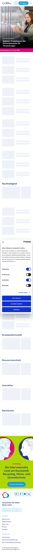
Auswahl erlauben (16, 304)
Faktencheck (6, 522)
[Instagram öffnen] (16, 494)
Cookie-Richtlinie (8, 261)
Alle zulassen (16, 298)
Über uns (5, 524)
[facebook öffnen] (20, 494)
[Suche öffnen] (16, 3)
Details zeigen (23, 292)
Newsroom (6, 519)
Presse (4, 527)
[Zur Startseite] (6, 3)
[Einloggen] (23, 3)
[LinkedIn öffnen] (29, 494)
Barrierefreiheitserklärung (11, 542)
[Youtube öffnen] (25, 494)
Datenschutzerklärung (10, 540)
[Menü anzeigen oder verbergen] (31, 3)
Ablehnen (16, 309)
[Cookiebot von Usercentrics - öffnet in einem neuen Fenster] (23, 242)
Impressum (6, 537)
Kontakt (5, 529)
